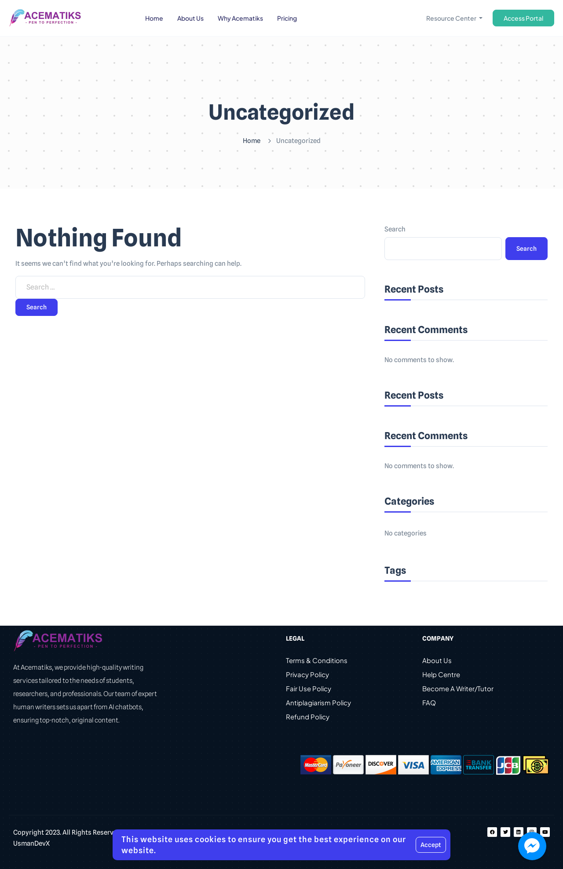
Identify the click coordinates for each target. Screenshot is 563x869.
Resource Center (451, 18)
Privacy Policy (307, 674)
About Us (437, 660)
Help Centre (441, 674)
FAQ (429, 702)
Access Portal (523, 18)
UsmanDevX (31, 843)
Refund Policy (307, 716)
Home (251, 141)
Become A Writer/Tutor (458, 688)
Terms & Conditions (316, 660)
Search (395, 229)
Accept (430, 844)
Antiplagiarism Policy (318, 702)
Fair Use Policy (308, 688)
